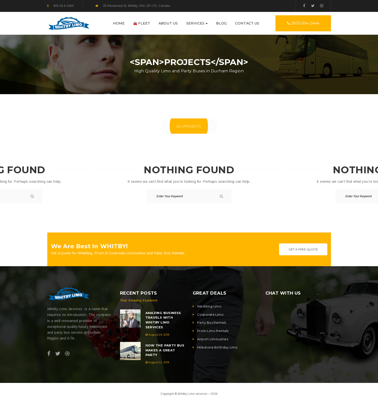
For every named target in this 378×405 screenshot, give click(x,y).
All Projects (189, 126)
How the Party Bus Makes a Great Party (165, 350)
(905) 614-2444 (303, 23)
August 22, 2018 (158, 362)
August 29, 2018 (158, 334)
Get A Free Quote (303, 249)
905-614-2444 (63, 6)
